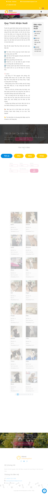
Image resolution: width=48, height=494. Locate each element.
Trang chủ (9, 13)
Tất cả (6, 156)
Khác (42, 156)
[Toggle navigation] (41, 12)
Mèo (30, 156)
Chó (18, 156)
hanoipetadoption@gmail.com (29, 1)
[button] (44, 491)
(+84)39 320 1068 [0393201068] (12, 4)
